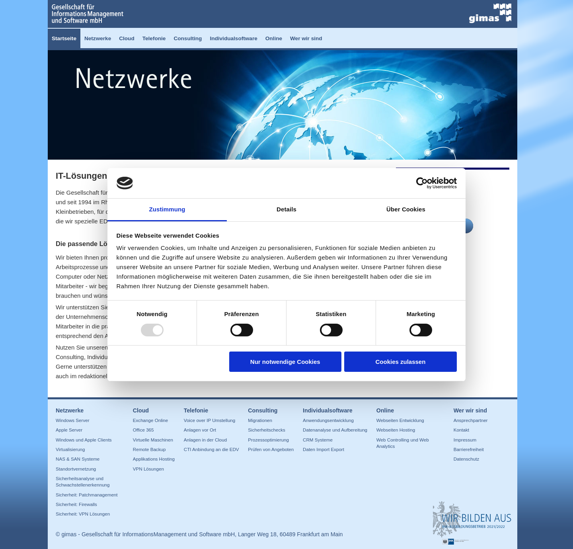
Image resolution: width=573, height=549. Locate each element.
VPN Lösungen (148, 468)
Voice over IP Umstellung (210, 420)
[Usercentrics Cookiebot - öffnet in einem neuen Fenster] (422, 183)
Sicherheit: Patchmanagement (87, 494)
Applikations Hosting (154, 458)
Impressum (465, 439)
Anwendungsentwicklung (328, 420)
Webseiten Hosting (395, 429)
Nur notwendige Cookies (285, 361)
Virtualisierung (70, 449)
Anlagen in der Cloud (205, 439)
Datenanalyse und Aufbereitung (335, 429)
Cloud (126, 38)
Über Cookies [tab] (405, 209)
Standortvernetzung (76, 468)
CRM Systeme (318, 439)
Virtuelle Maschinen (153, 439)
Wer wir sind (306, 38)
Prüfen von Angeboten (271, 449)
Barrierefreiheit (469, 449)
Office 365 (143, 429)
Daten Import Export (323, 449)
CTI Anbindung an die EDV (211, 449)
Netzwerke (97, 38)
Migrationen (260, 420)
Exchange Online (150, 420)
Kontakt (461, 429)
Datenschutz (466, 458)
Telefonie (154, 38)
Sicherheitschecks (266, 429)
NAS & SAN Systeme (77, 458)
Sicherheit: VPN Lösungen (83, 513)
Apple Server (69, 429)
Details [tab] (286, 209)
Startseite (64, 38)
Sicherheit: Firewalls (76, 504)
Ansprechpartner (471, 420)
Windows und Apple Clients (84, 439)
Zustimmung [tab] (167, 209)
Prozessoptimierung (268, 439)
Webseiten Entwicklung (400, 420)
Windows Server (73, 420)
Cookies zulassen (400, 361)
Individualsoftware (233, 38)
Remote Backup (149, 449)
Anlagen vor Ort (200, 429)
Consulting (187, 38)
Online (273, 38)
